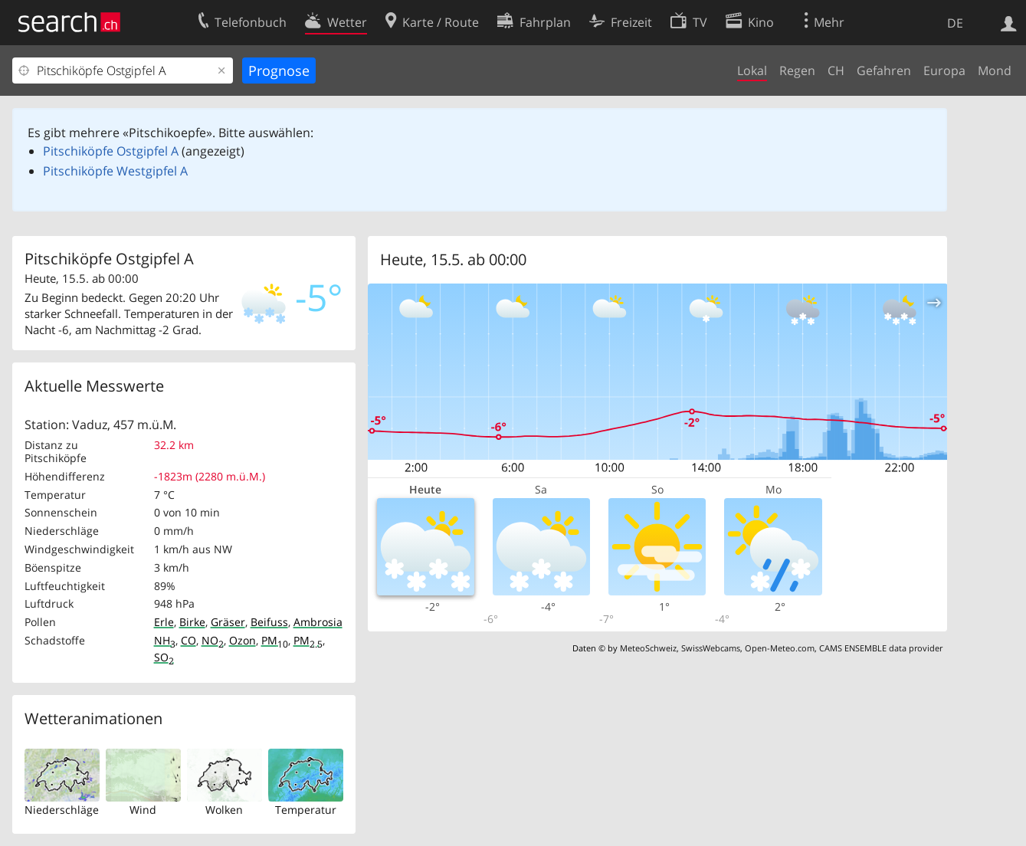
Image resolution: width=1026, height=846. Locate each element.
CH (836, 70)
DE (955, 23)
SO (164, 657)
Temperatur (305, 809)
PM (274, 640)
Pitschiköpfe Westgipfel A (115, 170)
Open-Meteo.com (780, 648)
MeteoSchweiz (648, 648)
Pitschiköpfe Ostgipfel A (111, 151)
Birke (192, 622)
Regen (797, 70)
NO (213, 640)
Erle (164, 622)
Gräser (228, 622)
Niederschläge (62, 809)
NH (164, 640)
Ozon (242, 640)
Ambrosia (318, 622)
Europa (944, 70)
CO (188, 640)
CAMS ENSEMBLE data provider (880, 648)
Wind (142, 809)
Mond (994, 70)
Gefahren (884, 70)
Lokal (752, 70)
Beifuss (269, 622)
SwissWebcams (710, 648)
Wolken (224, 809)
